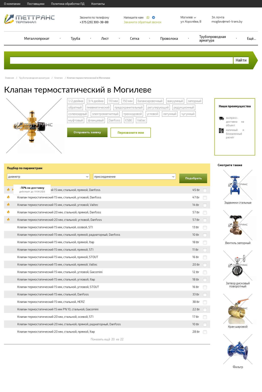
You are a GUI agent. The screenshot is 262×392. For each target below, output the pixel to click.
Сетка (134, 38)
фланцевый (96, 120)
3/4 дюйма (95, 101)
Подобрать (193, 178)
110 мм (113, 101)
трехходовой (132, 114)
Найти (241, 60)
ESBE (128, 120)
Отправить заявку (87, 132)
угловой (152, 114)
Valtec (141, 120)
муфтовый (75, 120)
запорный (194, 101)
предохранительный (129, 107)
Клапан (58, 77)
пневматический (98, 107)
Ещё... (251, 38)
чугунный (187, 114)
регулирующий (158, 107)
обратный (75, 107)
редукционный (184, 107)
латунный (169, 114)
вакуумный (175, 101)
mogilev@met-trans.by (227, 21)
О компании (12, 3)
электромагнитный (105, 114)
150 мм (128, 101)
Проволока (169, 38)
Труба (75, 38)
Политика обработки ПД (68, 3)
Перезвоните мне (131, 132)
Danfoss (114, 120)
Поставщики (35, 3)
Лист (105, 38)
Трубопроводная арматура (212, 38)
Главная (9, 77)
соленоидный (77, 114)
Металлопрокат (36, 38)
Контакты (98, 3)
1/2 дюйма (75, 101)
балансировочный (150, 101)
